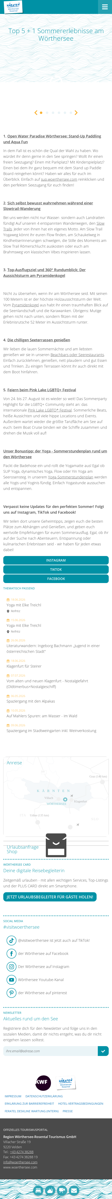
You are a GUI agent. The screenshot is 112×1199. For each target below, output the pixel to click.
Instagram (56, 560)
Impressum (13, 1096)
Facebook (56, 578)
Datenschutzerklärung (44, 1096)
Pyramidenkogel (25, 304)
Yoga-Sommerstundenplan (70, 477)
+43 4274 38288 (21, 1152)
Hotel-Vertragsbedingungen (80, 1103)
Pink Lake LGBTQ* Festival (50, 410)
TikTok (56, 569)
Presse (68, 1111)
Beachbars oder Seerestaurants (77, 354)
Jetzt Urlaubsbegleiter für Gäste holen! (50, 897)
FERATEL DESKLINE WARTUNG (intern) (32, 1111)
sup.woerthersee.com (59, 179)
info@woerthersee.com (20, 1162)
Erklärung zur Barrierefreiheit (29, 1103)
